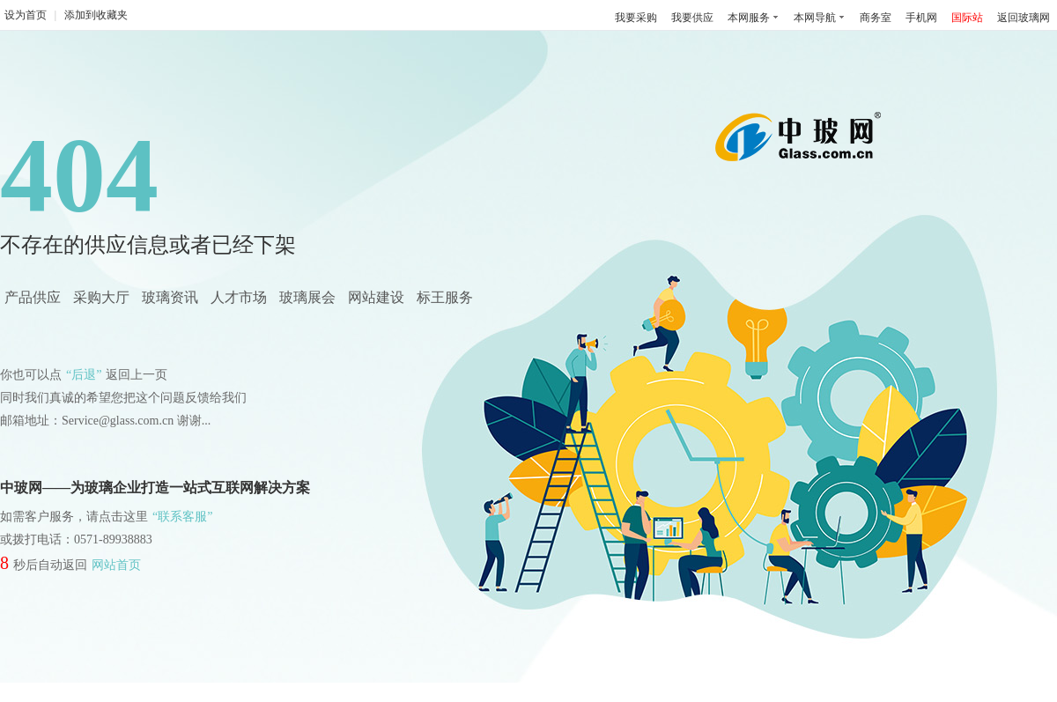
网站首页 (116, 565)
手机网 (921, 17)
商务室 (875, 17)
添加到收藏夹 (96, 15)
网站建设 (376, 297)
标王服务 (445, 297)
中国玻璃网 (802, 143)
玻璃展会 (307, 297)
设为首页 (25, 15)
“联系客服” (182, 516)
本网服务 (749, 17)
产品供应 (32, 297)
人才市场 (239, 297)
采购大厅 (101, 297)
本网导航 (815, 17)
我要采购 (636, 17)
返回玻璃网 (1023, 17)
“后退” (83, 374)
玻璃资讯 (170, 297)
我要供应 (692, 17)
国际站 (967, 17)
